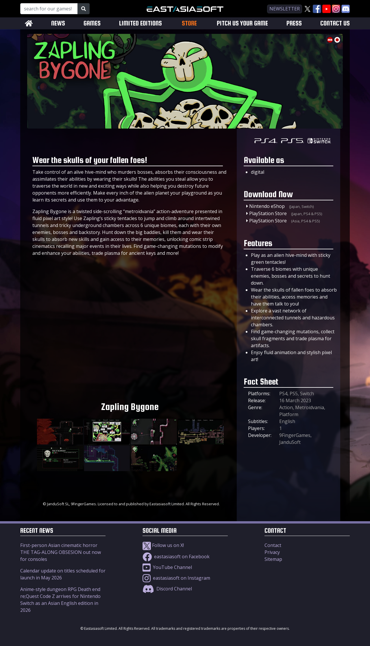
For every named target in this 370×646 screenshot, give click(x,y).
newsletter (284, 9)
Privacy (272, 552)
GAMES (92, 23)
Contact (272, 545)
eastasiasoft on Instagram (176, 578)
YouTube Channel (167, 567)
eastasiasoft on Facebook (176, 556)
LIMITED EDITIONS (140, 23)
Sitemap (273, 559)
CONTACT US (335, 23)
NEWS (58, 23)
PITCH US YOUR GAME (242, 23)
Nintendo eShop (267, 206)
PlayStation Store (268, 213)
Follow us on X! (163, 545)
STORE (189, 23)
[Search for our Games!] (49, 8)
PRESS (294, 23)
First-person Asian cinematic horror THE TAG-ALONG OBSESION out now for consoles (60, 552)
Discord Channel (167, 588)
